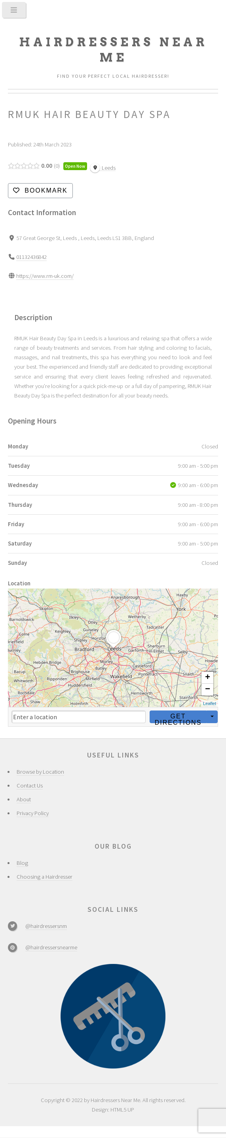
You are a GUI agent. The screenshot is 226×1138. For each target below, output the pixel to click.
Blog (22, 862)
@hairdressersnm (46, 926)
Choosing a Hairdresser (44, 876)
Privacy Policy (33, 813)
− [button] (207, 690)
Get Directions (178, 717)
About (24, 799)
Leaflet (209, 703)
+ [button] (207, 678)
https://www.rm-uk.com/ (45, 275)
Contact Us (30, 785)
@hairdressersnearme (51, 947)
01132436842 (31, 257)
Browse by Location (40, 771)
